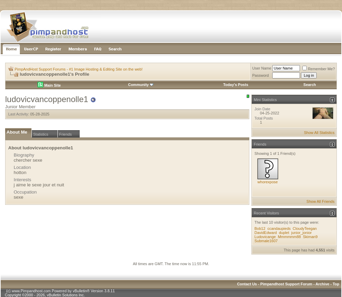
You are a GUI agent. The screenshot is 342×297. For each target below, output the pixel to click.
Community (141, 85)
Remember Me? (318, 69)
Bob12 (259, 228)
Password (260, 75)
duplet (284, 233)
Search (309, 85)
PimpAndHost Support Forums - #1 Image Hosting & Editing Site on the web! (79, 69)
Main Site (49, 85)
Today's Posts (235, 85)
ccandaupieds (279, 228)
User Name (262, 68)
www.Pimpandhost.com (31, 291)
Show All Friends (320, 201)
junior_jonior (301, 233)
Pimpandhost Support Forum (286, 284)
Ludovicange (265, 237)
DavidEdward (265, 233)
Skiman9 (310, 237)
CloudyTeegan (305, 228)
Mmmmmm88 (289, 237)
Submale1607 (266, 241)
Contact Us (247, 284)
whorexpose (268, 182)
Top (336, 284)
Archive (322, 284)
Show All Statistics (319, 133)
